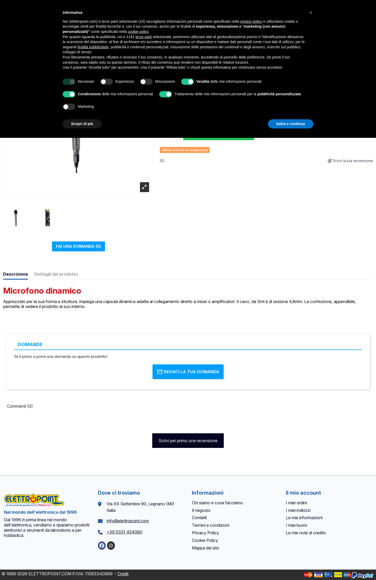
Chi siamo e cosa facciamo (217, 502)
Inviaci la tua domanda (188, 372)
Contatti (199, 517)
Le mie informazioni (304, 517)
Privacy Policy (205, 532)
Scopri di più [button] (82, 124)
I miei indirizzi (298, 510)
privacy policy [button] (251, 21)
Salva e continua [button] (290, 124)
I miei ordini (296, 502)
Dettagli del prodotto (56, 274)
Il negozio (201, 510)
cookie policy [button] (138, 31)
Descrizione (15, 274)
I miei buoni (296, 525)
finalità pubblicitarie (93, 47)
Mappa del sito (205, 548)
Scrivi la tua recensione (350, 160)
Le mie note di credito (306, 532)
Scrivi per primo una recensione (188, 440)
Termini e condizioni (210, 525)
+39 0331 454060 (124, 532)
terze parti (144, 37)
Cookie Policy (205, 540)
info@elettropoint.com (128, 520)
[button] (311, 12)
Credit (123, 573)
